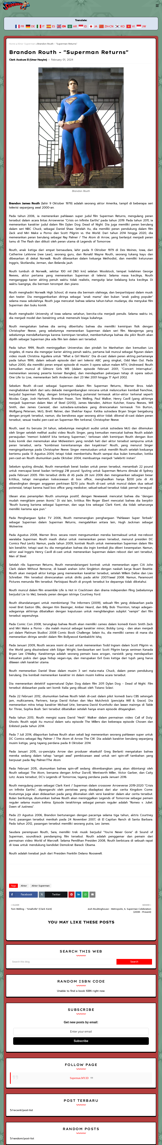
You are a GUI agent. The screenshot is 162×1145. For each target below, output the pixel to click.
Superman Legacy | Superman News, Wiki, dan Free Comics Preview (61, 1125)
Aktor (23, 834)
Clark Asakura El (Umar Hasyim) (28, 59)
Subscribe (81, 989)
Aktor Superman (25, 43)
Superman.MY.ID (79, 1027)
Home (12, 43)
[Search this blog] (63, 910)
